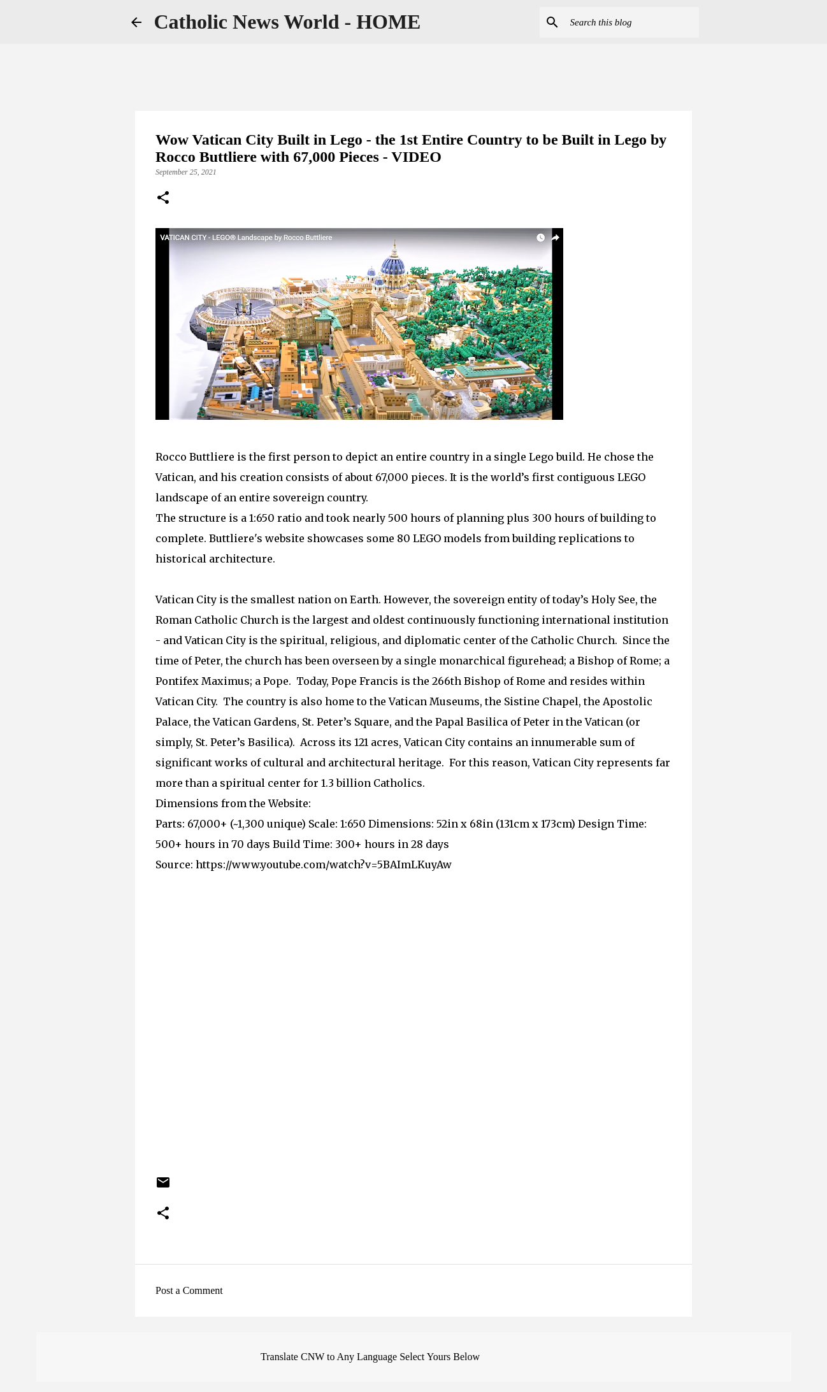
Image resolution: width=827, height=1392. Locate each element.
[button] (163, 199)
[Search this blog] (632, 22)
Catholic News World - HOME (287, 21)
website (285, 538)
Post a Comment (189, 1290)
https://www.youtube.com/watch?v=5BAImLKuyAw (324, 864)
